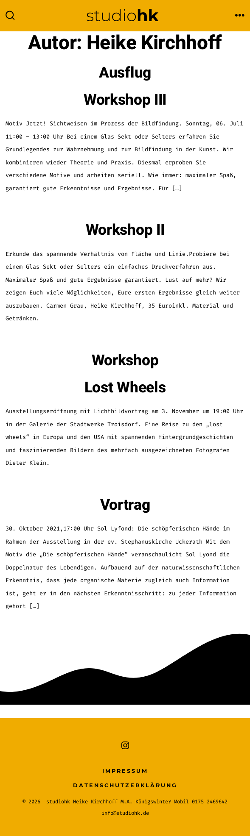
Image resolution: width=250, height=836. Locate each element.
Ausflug (125, 73)
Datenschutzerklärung (125, 785)
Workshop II (125, 230)
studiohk (58, 801)
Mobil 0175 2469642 (201, 801)
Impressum (125, 771)
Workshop (125, 361)
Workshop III (125, 100)
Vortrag (125, 505)
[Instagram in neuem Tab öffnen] (125, 745)
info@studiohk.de (125, 813)
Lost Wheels (125, 388)
